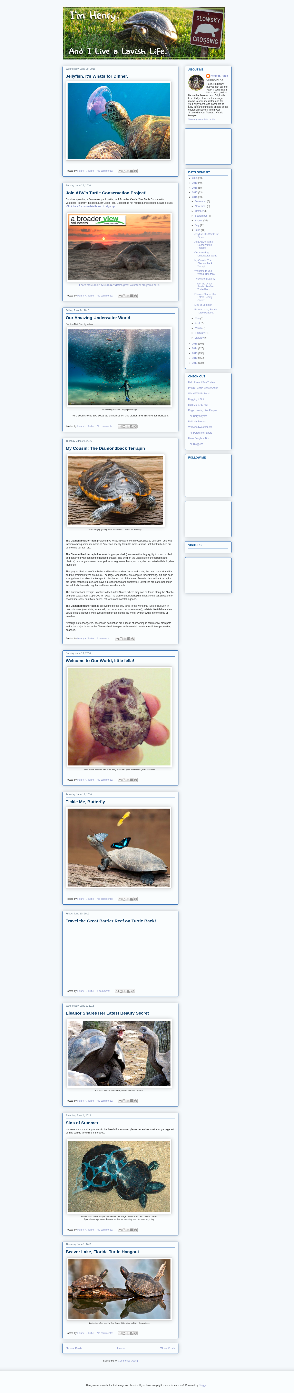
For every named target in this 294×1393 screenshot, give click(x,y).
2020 (195, 178)
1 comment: (103, 638)
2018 (195, 187)
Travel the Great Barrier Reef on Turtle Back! (111, 921)
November (201, 206)
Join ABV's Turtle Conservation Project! (106, 192)
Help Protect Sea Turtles (201, 382)
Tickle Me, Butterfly (85, 801)
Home (121, 1348)
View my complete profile (201, 119)
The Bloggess (195, 444)
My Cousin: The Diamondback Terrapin (105, 448)
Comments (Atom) (128, 1360)
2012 (195, 358)
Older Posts (167, 1348)
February (200, 332)
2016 (195, 197)
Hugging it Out (196, 399)
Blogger (203, 1385)
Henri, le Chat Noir (198, 404)
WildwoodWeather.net (200, 427)
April (197, 323)
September (201, 215)
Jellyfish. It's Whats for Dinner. (97, 76)
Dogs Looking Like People (202, 410)
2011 (195, 362)
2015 (195, 343)
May (197, 318)
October (199, 211)
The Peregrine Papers (200, 432)
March (199, 328)
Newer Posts (74, 1348)
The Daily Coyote (197, 416)
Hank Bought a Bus (198, 438)
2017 (195, 192)
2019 (195, 182)
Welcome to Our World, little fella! (100, 660)
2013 (195, 353)
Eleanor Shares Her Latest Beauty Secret (107, 1013)
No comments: (105, 170)
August (199, 220)
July (197, 225)
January (199, 337)
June (198, 230)
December (201, 201)
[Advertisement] (206, 145)
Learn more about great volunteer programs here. (119, 284)
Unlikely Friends (197, 421)
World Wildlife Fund (198, 393)
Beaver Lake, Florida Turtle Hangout (102, 1251)
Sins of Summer (82, 1122)
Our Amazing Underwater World (98, 317)
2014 (195, 348)
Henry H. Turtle (219, 75)
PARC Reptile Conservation (203, 388)
